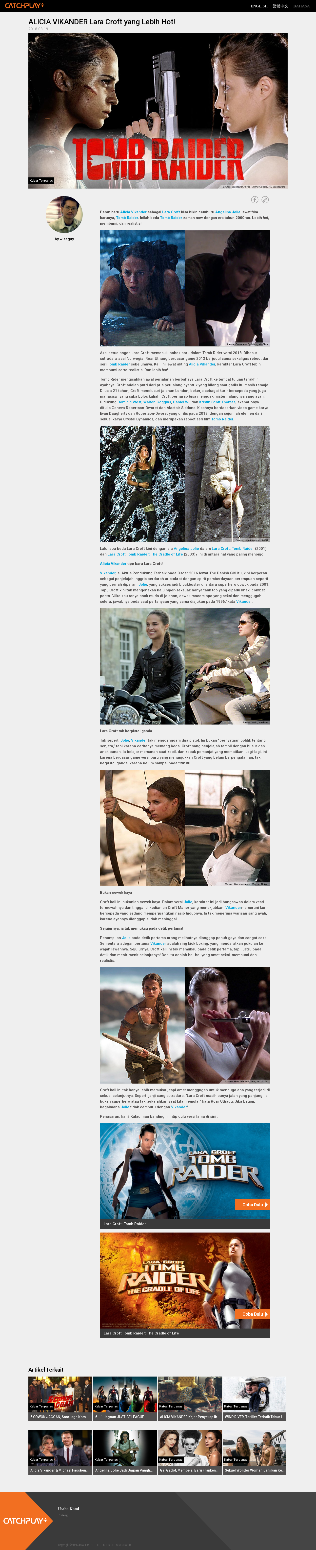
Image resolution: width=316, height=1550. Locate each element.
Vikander (108, 573)
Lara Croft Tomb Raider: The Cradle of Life (145, 554)
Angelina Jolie (227, 212)
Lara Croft (171, 212)
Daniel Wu (182, 402)
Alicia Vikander (133, 212)
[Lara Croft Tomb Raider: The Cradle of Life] (185, 1285)
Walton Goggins (157, 402)
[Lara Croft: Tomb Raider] (185, 1176)
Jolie (142, 584)
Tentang (62, 1515)
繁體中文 (280, 6)
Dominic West (129, 402)
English (259, 6)
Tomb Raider (127, 218)
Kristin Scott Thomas (217, 402)
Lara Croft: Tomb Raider (233, 548)
